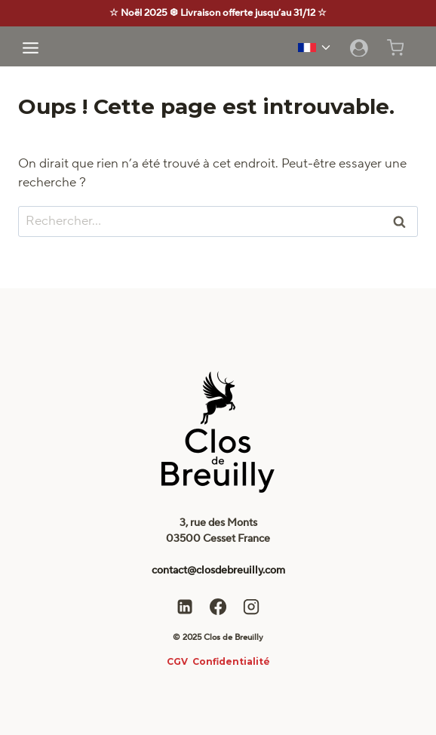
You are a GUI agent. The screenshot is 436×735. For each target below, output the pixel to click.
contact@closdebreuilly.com (218, 570)
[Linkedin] (184, 606)
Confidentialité (231, 661)
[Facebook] (218, 606)
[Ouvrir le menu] (31, 47)
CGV (177, 661)
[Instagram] (251, 606)
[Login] (359, 47)
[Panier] (404, 47)
